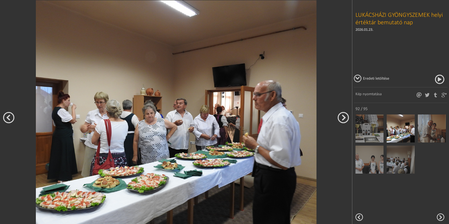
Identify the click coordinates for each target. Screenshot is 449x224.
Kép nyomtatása (368, 93)
